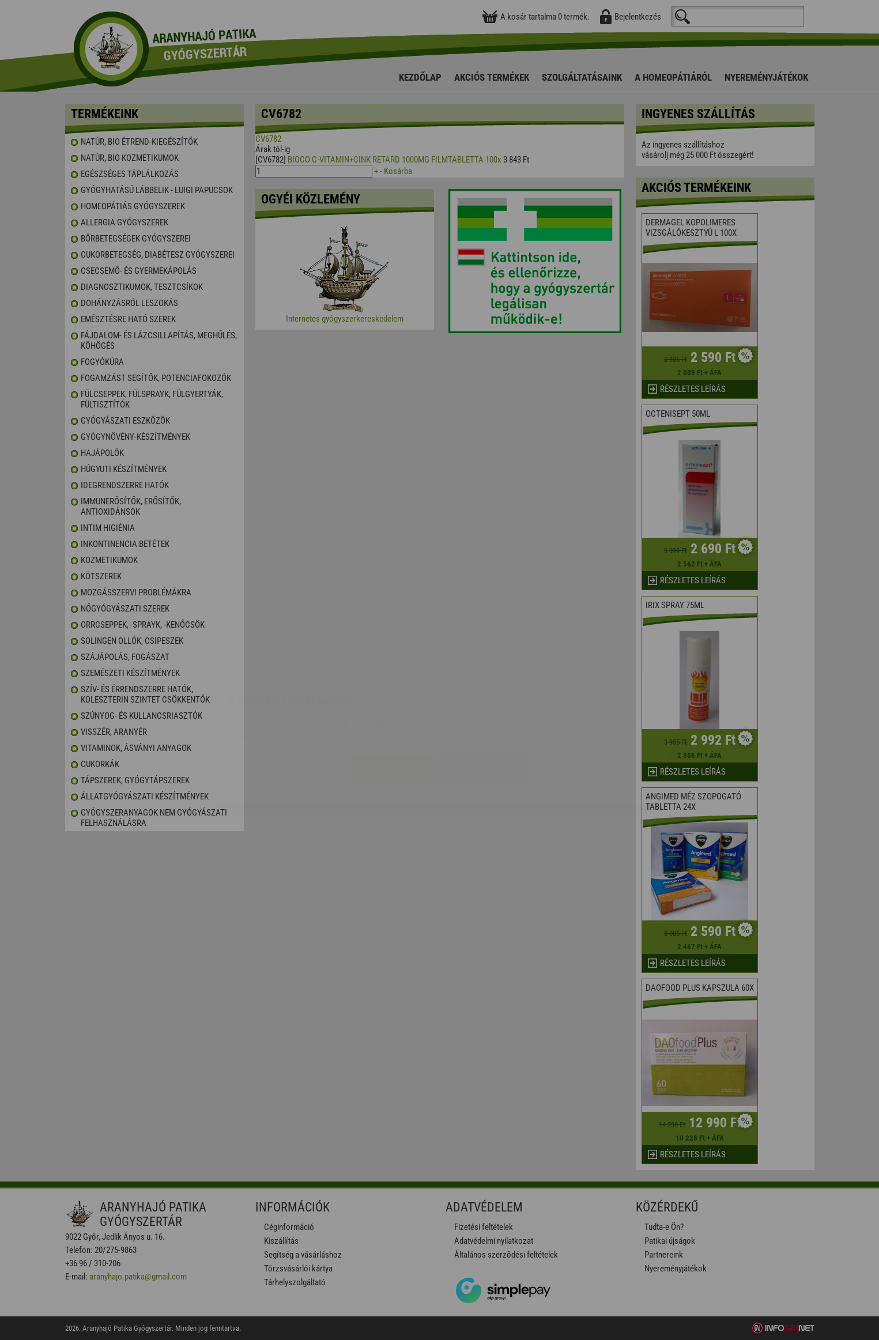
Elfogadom (393, 700)
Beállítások (483, 700)
